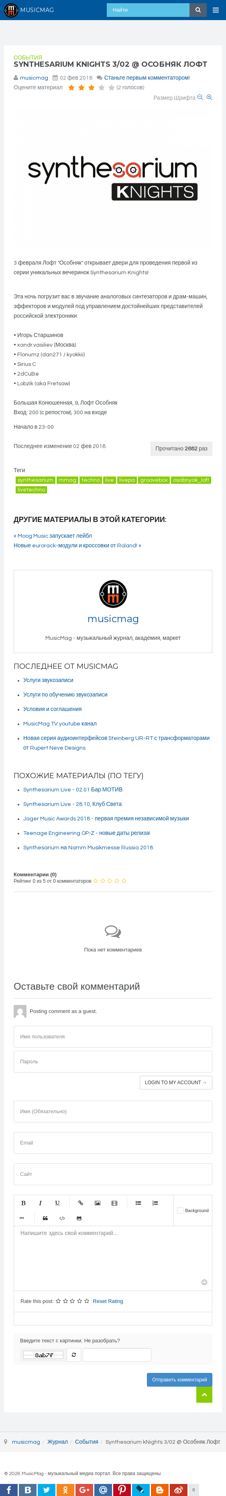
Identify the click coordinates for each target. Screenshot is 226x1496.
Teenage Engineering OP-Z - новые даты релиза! (86, 833)
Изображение (97, 1202)
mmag (67, 480)
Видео (114, 1202)
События (28, 58)
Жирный (23, 1202)
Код (62, 1218)
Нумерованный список (155, 1202)
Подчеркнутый (57, 1202)
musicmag (34, 78)
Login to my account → (176, 1082)
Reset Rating (108, 1301)
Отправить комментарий (179, 1380)
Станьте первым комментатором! (147, 78)
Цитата (45, 1218)
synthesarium (35, 480)
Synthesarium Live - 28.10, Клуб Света (72, 804)
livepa (127, 480)
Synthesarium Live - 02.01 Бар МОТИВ (72, 790)
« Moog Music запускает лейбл (53, 536)
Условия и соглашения (52, 709)
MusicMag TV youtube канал (60, 724)
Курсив (40, 1202)
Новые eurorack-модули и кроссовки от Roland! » (77, 546)
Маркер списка (21, 1218)
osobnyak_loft (191, 480)
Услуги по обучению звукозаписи (65, 695)
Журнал (57, 1442)
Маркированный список (138, 1202)
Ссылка (80, 1202)
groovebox (154, 480)
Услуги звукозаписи (48, 680)
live (109, 480)
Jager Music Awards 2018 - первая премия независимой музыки (106, 819)
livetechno (31, 490)
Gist (79, 1218)
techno (90, 480)
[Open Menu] (216, 10)
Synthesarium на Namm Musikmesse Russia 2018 (88, 848)
